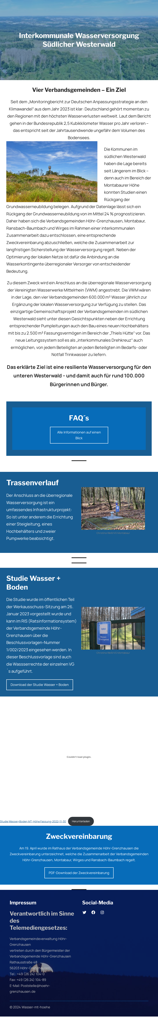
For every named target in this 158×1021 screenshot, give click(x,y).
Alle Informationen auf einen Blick (79, 435)
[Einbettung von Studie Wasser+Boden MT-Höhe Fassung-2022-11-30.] (79, 757)
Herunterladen (81, 821)
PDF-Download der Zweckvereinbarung (79, 872)
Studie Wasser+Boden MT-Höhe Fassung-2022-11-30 (33, 821)
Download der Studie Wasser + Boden (40, 684)
